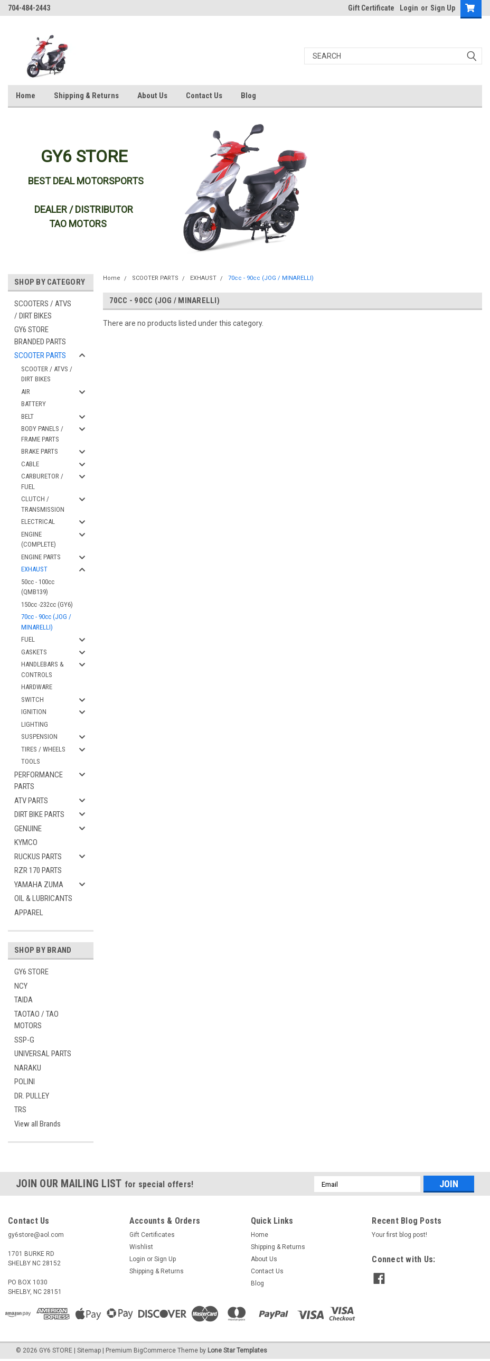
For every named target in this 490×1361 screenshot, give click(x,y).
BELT (27, 416)
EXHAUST (34, 569)
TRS (20, 1109)
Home (25, 95)
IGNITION (33, 712)
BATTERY (33, 404)
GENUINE (28, 828)
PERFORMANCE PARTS (38, 781)
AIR (25, 392)
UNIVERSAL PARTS (42, 1053)
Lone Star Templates (237, 1350)
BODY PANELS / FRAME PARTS (42, 434)
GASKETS (34, 652)
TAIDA (23, 1000)
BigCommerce (155, 1350)
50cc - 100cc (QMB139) (37, 587)
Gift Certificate (371, 8)
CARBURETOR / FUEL (42, 481)
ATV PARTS (31, 800)
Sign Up (442, 8)
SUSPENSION (39, 736)
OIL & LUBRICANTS (43, 898)
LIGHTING (34, 724)
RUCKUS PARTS (38, 856)
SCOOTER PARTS (40, 355)
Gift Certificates (152, 1234)
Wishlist (141, 1247)
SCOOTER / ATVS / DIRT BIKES (46, 374)
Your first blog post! (399, 1234)
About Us (152, 95)
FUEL (28, 639)
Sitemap (89, 1350)
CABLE (30, 464)
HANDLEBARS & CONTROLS (42, 669)
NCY (20, 986)
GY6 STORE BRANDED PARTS (40, 335)
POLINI (24, 1081)
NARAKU (27, 1068)
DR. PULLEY (31, 1096)
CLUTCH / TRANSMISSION (42, 504)
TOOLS (30, 761)
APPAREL (28, 912)
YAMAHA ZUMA (38, 884)
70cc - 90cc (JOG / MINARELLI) (46, 622)
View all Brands (37, 1124)
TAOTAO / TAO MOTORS (36, 1020)
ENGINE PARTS (41, 557)
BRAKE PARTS (39, 451)
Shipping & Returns (86, 95)
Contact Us (204, 95)
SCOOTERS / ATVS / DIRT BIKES (42, 310)
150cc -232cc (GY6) (47, 604)
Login (409, 8)
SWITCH (32, 699)
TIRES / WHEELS (43, 749)
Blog (248, 95)
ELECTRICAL (38, 521)
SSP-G (24, 1040)
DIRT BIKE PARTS (39, 814)
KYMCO (25, 842)
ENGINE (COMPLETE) (38, 539)
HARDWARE (36, 687)
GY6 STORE (31, 972)
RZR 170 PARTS (38, 870)
